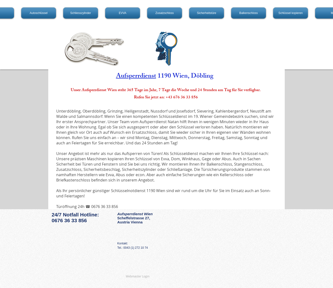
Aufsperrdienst (136, 76)
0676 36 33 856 (69, 220)
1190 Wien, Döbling (184, 76)
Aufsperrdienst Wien (135, 214)
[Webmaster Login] (137, 276)
